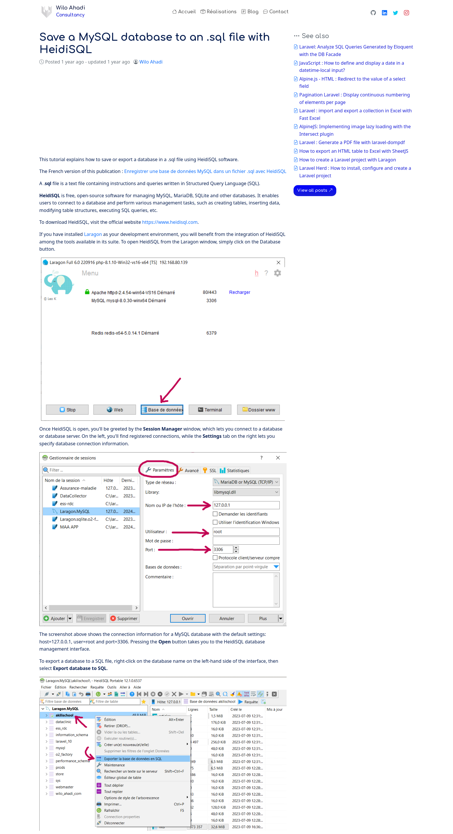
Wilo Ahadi (151, 62)
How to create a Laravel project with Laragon (347, 160)
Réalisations (218, 11)
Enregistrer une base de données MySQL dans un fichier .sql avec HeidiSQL (205, 171)
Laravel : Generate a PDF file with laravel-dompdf (352, 142)
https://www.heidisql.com (170, 222)
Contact (276, 11)
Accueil (184, 11)
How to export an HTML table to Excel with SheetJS (353, 151)
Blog (250, 11)
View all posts (315, 190)
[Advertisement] (163, 110)
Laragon (93, 234)
